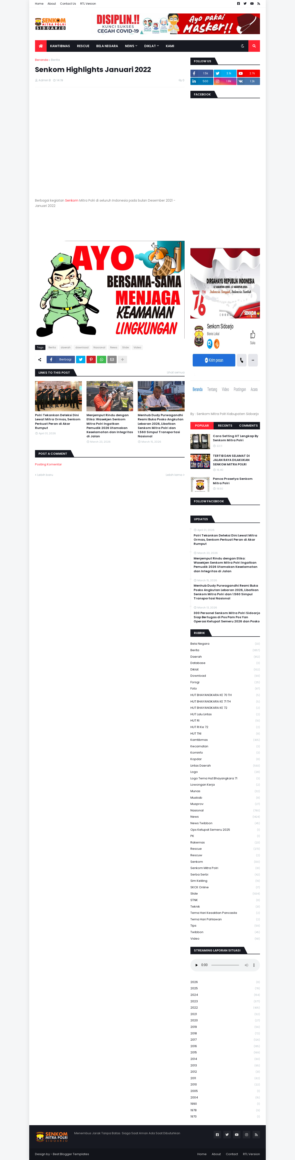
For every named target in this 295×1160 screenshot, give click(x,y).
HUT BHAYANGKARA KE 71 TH (225, 701)
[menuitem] (41, 46)
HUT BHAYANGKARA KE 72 (225, 708)
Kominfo (225, 752)
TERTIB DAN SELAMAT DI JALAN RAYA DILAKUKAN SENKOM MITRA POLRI (231, 460)
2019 (225, 1027)
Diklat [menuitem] (150, 46)
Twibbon (225, 932)
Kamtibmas (225, 740)
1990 (225, 1103)
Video (137, 347)
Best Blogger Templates (71, 1154)
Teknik (225, 906)
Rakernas (225, 842)
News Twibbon (225, 823)
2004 (225, 1097)
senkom (225, 861)
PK (225, 836)
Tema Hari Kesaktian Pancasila (225, 913)
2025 (225, 988)
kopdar (225, 759)
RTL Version (88, 4)
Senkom (71, 200)
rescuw (225, 855)
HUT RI (225, 720)
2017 (225, 1039)
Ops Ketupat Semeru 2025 (225, 829)
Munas (225, 791)
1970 (225, 1116)
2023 (225, 1001)
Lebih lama (174, 475)
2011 (225, 1078)
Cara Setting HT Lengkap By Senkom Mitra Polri (235, 438)
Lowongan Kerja (225, 784)
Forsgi (225, 682)
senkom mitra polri (225, 868)
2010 (225, 1084)
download (82, 347)
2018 (225, 1033)
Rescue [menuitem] (83, 46)
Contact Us (68, 4)
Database (225, 663)
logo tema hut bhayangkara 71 (225, 778)
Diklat (225, 669)
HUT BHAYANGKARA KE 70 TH (225, 695)
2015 (225, 1052)
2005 (225, 1091)
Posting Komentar (48, 464)
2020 (225, 1020)
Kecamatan (225, 746)
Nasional (99, 347)
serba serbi (225, 874)
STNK (225, 900)
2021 (225, 1014)
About (52, 4)
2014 (225, 1059)
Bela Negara (225, 643)
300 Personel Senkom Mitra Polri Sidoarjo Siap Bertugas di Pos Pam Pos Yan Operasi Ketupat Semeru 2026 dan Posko (227, 617)
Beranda (41, 60)
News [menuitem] (129, 46)
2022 (225, 1007)
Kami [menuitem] (170, 46)
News (113, 347)
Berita (55, 60)
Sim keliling (225, 881)
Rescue (225, 848)
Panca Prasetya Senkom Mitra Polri (233, 481)
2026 (225, 982)
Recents (225, 425)
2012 (225, 1071)
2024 (225, 995)
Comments (248, 425)
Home (39, 4)
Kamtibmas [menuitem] (60, 46)
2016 (225, 1046)
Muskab (225, 797)
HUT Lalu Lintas (225, 714)
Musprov (225, 804)
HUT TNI (225, 733)
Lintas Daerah (225, 765)
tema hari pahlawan (225, 919)
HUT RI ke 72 (225, 727)
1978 (225, 1110)
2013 (225, 1065)
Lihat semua (176, 372)
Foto (225, 688)
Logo (225, 772)
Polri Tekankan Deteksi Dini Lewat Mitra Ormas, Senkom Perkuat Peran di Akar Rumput (57, 421)
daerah (66, 347)
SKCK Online (225, 887)
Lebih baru (45, 475)
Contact (232, 1154)
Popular (202, 425)
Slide (125, 347)
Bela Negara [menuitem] (107, 46)
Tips (225, 925)
